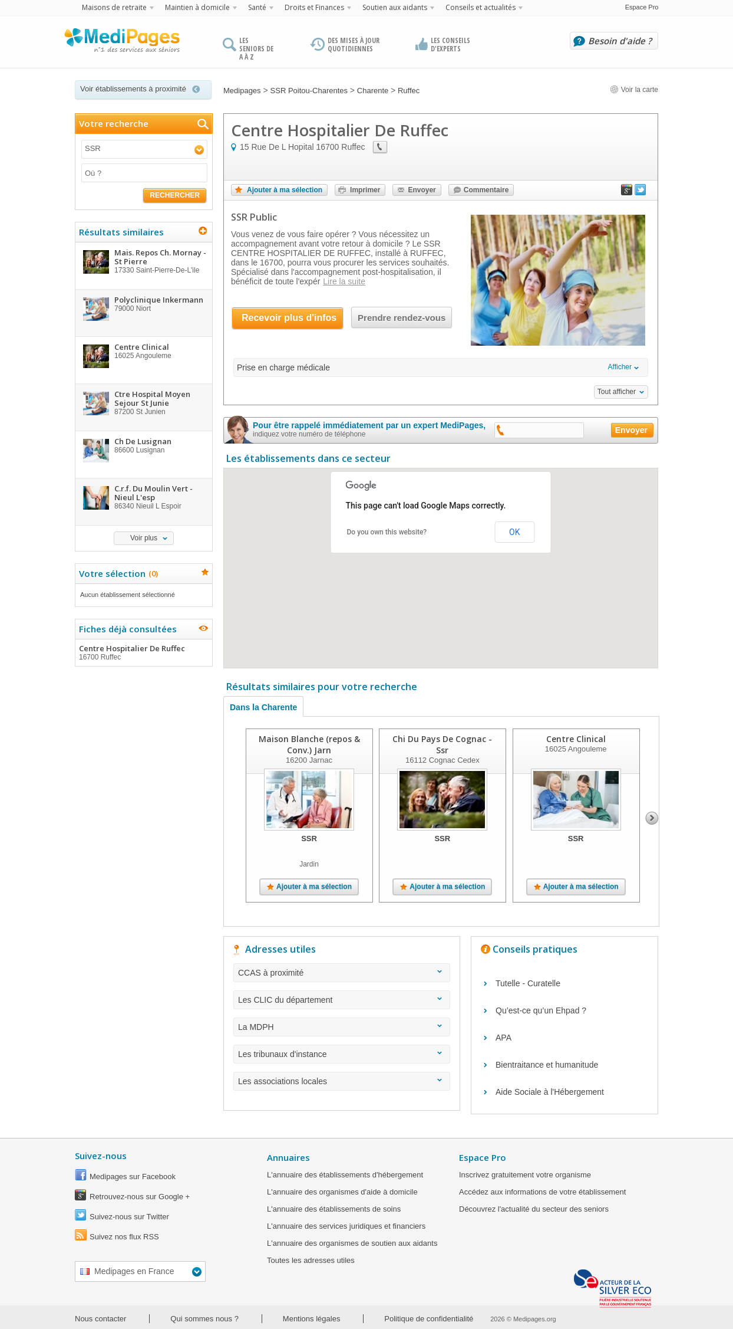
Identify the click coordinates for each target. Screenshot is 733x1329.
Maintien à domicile (197, 7)
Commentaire (486, 190)
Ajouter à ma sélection (284, 190)
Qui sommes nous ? (204, 1318)
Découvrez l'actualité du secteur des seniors (534, 1209)
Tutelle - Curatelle (528, 983)
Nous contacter (100, 1318)
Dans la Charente (263, 707)
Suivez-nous (101, 1155)
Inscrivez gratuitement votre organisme (525, 1174)
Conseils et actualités (480, 7)
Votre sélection (117, 573)
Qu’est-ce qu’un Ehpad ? (541, 1010)
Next (652, 818)
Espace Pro (642, 7)
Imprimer (365, 190)
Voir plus (143, 538)
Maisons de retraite (114, 7)
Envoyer (421, 190)
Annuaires (288, 1157)
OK (514, 532)
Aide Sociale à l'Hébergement (550, 1092)
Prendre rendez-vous (401, 318)
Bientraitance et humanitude (547, 1064)
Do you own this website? (387, 532)
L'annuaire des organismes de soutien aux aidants (352, 1243)
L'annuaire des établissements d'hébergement (345, 1174)
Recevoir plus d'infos (289, 318)
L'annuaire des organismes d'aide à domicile (342, 1191)
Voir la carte (634, 90)
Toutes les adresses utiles (311, 1260)
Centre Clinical (576, 738)
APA (503, 1037)
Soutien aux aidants (394, 7)
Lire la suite (344, 281)
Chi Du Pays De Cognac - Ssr (442, 744)
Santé (257, 7)
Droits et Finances (314, 7)
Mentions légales (312, 1318)
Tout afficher (616, 392)
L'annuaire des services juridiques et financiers (346, 1226)
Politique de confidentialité (428, 1318)
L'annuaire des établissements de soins (334, 1209)
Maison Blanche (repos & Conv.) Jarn (309, 744)
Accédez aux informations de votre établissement (542, 1191)
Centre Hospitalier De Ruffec (143, 652)
